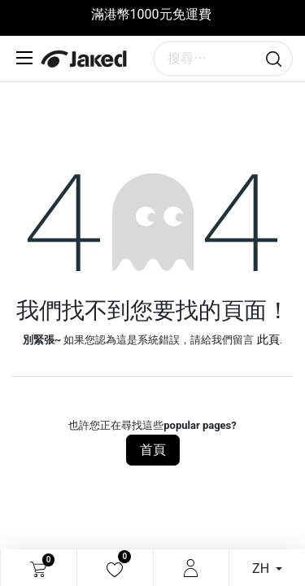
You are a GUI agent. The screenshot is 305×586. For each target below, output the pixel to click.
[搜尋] (274, 58)
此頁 (268, 339)
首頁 (153, 449)
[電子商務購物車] (38, 568)
